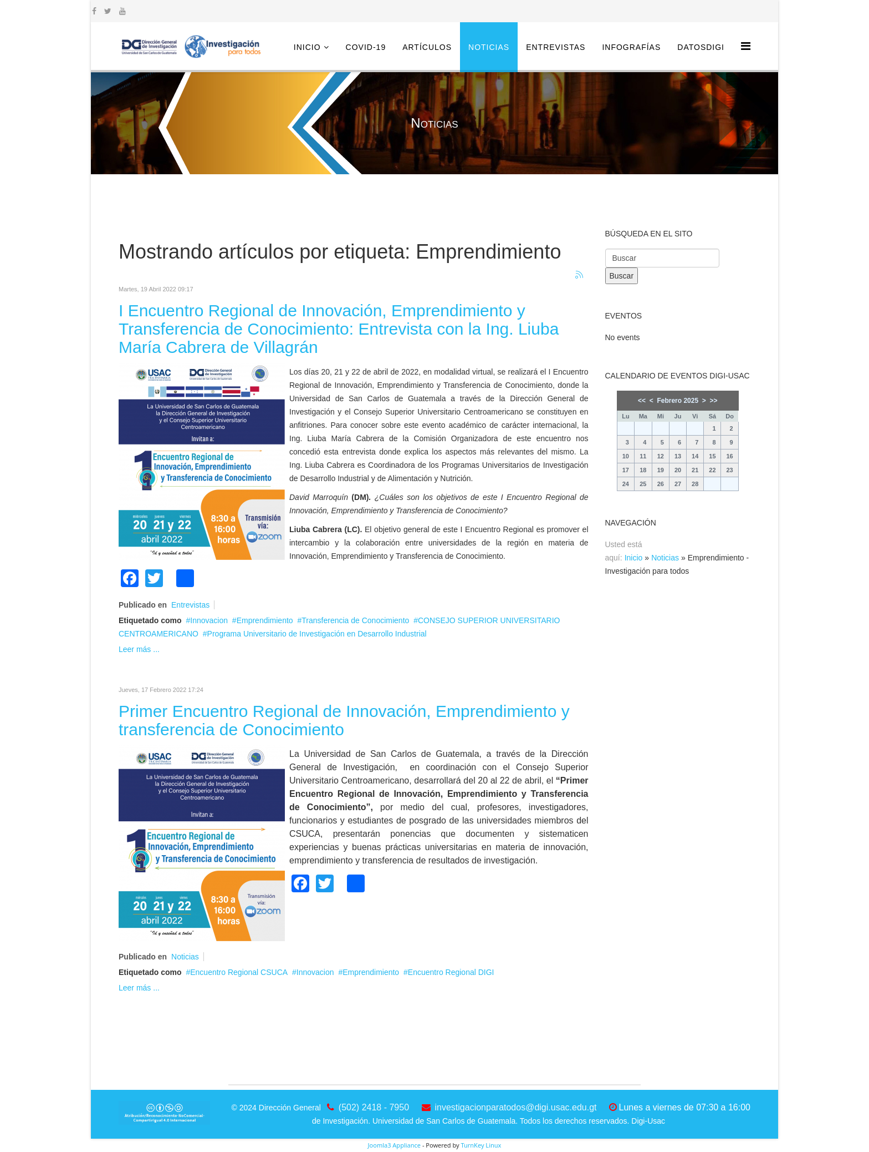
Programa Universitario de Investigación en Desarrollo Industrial (317, 633)
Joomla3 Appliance (394, 1145)
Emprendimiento (265, 620)
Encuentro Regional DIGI (451, 972)
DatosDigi (700, 47)
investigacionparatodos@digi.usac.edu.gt (516, 1107)
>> (713, 401)
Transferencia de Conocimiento (355, 620)
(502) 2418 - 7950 (374, 1107)
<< (642, 401)
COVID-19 (366, 47)
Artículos (427, 47)
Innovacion (209, 620)
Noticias (488, 47)
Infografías (631, 47)
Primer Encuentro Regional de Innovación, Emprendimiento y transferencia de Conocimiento (344, 720)
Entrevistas (555, 47)
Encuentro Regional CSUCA (239, 972)
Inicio (307, 47)
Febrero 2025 (677, 401)
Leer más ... (139, 649)
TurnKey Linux (481, 1145)
